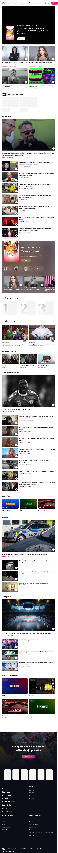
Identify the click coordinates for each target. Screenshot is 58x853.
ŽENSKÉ (31, 790)
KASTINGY (6, 805)
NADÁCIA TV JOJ (9, 802)
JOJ (3, 789)
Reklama (31, 822)
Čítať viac (21, 38)
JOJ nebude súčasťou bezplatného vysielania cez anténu (41, 832)
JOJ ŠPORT (6, 795)
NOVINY (4, 819)
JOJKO (5, 799)
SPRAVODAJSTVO (7, 816)
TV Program (22, 3)
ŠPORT (3, 824)
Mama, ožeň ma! (30, 251)
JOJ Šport (35, 3)
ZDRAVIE (31, 798)
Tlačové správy (32, 819)
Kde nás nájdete (32, 827)
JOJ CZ (5, 808)
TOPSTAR (31, 792)
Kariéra (31, 830)
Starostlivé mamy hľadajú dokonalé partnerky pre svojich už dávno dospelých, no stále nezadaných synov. (35, 255)
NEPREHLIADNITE (35, 816)
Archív (15, 3)
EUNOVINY (5, 830)
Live (9, 3)
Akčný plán (31, 835)
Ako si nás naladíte (33, 824)
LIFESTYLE (32, 786)
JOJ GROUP (7, 812)
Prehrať (28, 756)
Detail (26, 260)
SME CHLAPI (32, 795)
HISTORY (31, 801)
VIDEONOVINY (6, 827)
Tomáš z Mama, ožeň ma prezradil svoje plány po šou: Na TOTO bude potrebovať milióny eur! (32, 30)
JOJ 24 (29, 3)
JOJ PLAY (6, 792)
